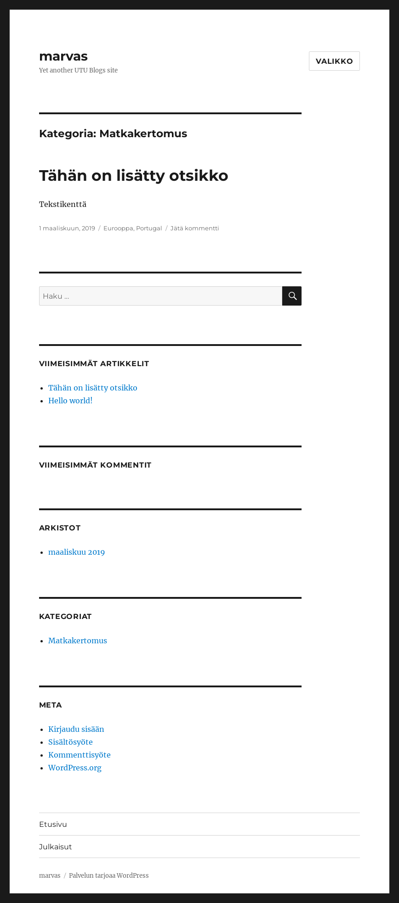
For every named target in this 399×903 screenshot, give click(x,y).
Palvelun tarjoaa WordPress (109, 876)
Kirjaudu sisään (76, 729)
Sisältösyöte (70, 742)
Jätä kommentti (195, 228)
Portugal (149, 228)
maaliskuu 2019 (76, 552)
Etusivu (53, 824)
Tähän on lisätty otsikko (133, 175)
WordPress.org (75, 767)
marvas (63, 56)
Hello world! (70, 400)
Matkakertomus (77, 640)
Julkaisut (55, 846)
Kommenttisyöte (79, 754)
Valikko (334, 61)
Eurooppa (118, 228)
